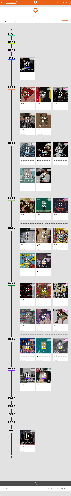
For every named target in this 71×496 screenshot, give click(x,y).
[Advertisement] (10, 473)
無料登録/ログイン (58, 2)
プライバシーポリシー (63, 488)
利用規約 (57, 488)
